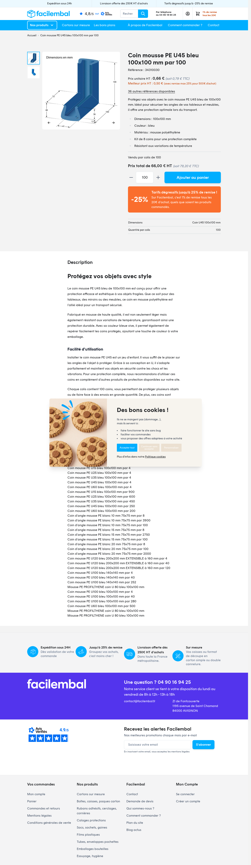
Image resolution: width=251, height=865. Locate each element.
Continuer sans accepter (149, 447)
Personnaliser (171, 447)
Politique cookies (155, 456)
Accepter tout (127, 447)
